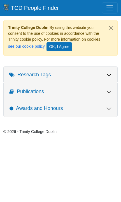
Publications (26, 91)
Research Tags (30, 74)
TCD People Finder (31, 7)
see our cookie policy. (27, 46)
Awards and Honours (36, 108)
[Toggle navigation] (110, 7)
